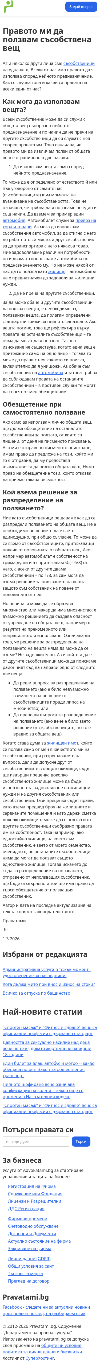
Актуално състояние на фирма (39, 1241)
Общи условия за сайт (31, 1266)
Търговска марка (25, 1273)
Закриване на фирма (29, 1248)
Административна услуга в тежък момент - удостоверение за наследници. (47, 972)
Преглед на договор (28, 1281)
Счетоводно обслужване (33, 1226)
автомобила (50, 372)
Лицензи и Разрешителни (34, 1201)
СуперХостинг (40, 1358)
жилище (56, 271)
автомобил (14, 220)
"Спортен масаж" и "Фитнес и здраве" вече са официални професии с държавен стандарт (50, 1030)
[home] (33, 6)
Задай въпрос (81, 7)
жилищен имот (62, 743)
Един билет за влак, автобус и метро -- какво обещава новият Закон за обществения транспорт (49, 1069)
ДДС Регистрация (26, 1209)
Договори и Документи (32, 1234)
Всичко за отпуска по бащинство (36, 993)
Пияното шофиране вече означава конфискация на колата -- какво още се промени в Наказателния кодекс (43, 1090)
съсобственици (79, 63)
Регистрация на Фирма (32, 1186)
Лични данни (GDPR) (29, 1259)
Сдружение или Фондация (35, 1194)
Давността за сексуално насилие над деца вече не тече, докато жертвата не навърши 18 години (47, 1048)
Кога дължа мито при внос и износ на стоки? (49, 984)
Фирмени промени (27, 1219)
